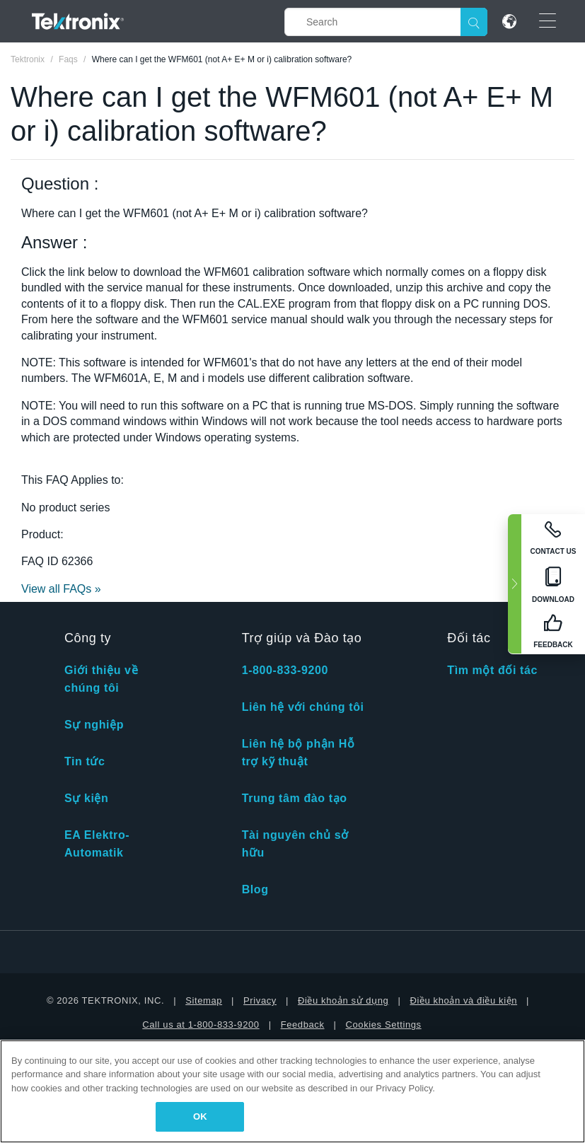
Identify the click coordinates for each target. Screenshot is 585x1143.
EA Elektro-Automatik (96, 844)
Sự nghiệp (94, 725)
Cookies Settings (384, 1024)
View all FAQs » (61, 589)
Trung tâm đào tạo (294, 798)
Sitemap (203, 1000)
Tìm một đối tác (492, 670)
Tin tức (84, 761)
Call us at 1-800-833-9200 (200, 1024)
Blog (255, 889)
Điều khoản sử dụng (343, 1000)
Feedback (303, 1024)
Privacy (260, 1000)
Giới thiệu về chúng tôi (101, 679)
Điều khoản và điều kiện (463, 1000)
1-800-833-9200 (285, 670)
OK (200, 1116)
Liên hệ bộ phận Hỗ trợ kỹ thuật (298, 752)
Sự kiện (86, 798)
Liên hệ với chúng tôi (303, 707)
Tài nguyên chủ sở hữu (295, 844)
